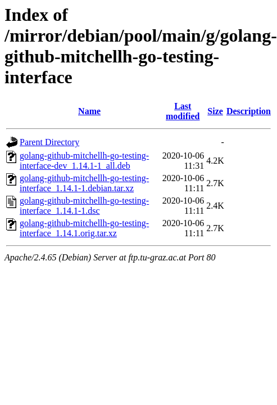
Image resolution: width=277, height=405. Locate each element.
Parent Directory (49, 142)
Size (215, 111)
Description (248, 111)
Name (89, 111)
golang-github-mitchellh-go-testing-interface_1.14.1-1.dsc (84, 205)
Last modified (182, 111)
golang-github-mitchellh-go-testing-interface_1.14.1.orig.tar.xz (84, 228)
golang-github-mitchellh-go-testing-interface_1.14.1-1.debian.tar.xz (84, 183)
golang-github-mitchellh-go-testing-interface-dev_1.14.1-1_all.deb (84, 160)
